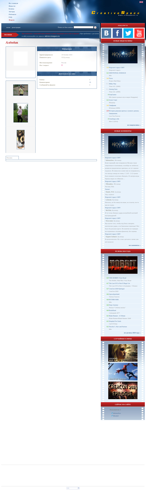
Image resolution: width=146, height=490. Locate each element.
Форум (11, 20)
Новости (12, 6)
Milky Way (112, 84)
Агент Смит (113, 100)
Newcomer (109, 221)
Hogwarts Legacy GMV (116, 67)
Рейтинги (12, 14)
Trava (111, 78)
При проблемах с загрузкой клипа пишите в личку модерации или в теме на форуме (50, 33)
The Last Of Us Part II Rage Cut (119, 283)
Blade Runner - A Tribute (117, 316)
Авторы (12, 11)
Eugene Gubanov (111, 236)
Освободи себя (114, 119)
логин (8, 27)
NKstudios (109, 184)
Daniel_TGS (110, 192)
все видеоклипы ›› (134, 125)
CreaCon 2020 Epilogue (116, 289)
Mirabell (116, 416)
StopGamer (112, 94)
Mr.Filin (108, 210)
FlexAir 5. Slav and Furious (118, 326)
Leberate (108, 200)
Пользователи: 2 (115, 410)
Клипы (11, 9)
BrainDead (112, 310)
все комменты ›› (135, 245)
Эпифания (112, 105)
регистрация (16, 27)
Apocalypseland (114, 294)
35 (90, 82)
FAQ (10, 17)
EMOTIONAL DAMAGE (117, 73)
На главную (13, 3)
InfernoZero (110, 160)
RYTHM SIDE (114, 299)
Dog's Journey (113, 305)
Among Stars (113, 89)
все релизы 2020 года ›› (132, 333)
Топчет (107, 189)
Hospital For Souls (115, 321)
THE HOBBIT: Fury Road (117, 278)
